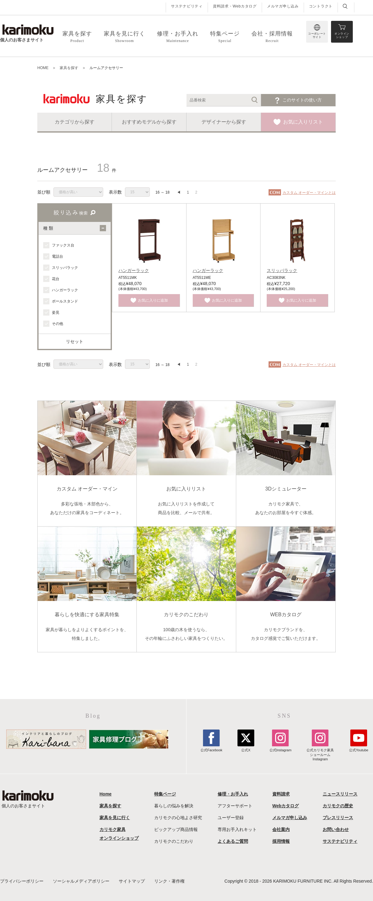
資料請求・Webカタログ (235, 6)
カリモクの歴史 (338, 805)
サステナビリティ (187, 6)
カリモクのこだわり (173, 841)
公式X (245, 748)
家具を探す (110, 805)
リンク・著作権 (169, 881)
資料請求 (281, 793)
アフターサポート (235, 805)
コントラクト (321, 6)
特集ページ (165, 793)
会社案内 (281, 829)
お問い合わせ (336, 829)
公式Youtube (358, 748)
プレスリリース (338, 817)
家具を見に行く (114, 817)
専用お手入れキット (237, 829)
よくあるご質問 (233, 841)
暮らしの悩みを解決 (173, 805)
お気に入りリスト (303, 121)
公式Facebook (211, 748)
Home (105, 793)
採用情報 (281, 841)
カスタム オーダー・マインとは (309, 192)
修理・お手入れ (233, 793)
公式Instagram (280, 748)
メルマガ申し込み (283, 6)
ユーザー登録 (231, 817)
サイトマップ (132, 881)
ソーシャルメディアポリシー (81, 881)
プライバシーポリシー (22, 881)
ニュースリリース (340, 793)
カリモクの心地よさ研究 (178, 817)
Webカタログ (285, 805)
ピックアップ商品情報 (176, 829)
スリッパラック (282, 270)
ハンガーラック (133, 270)
